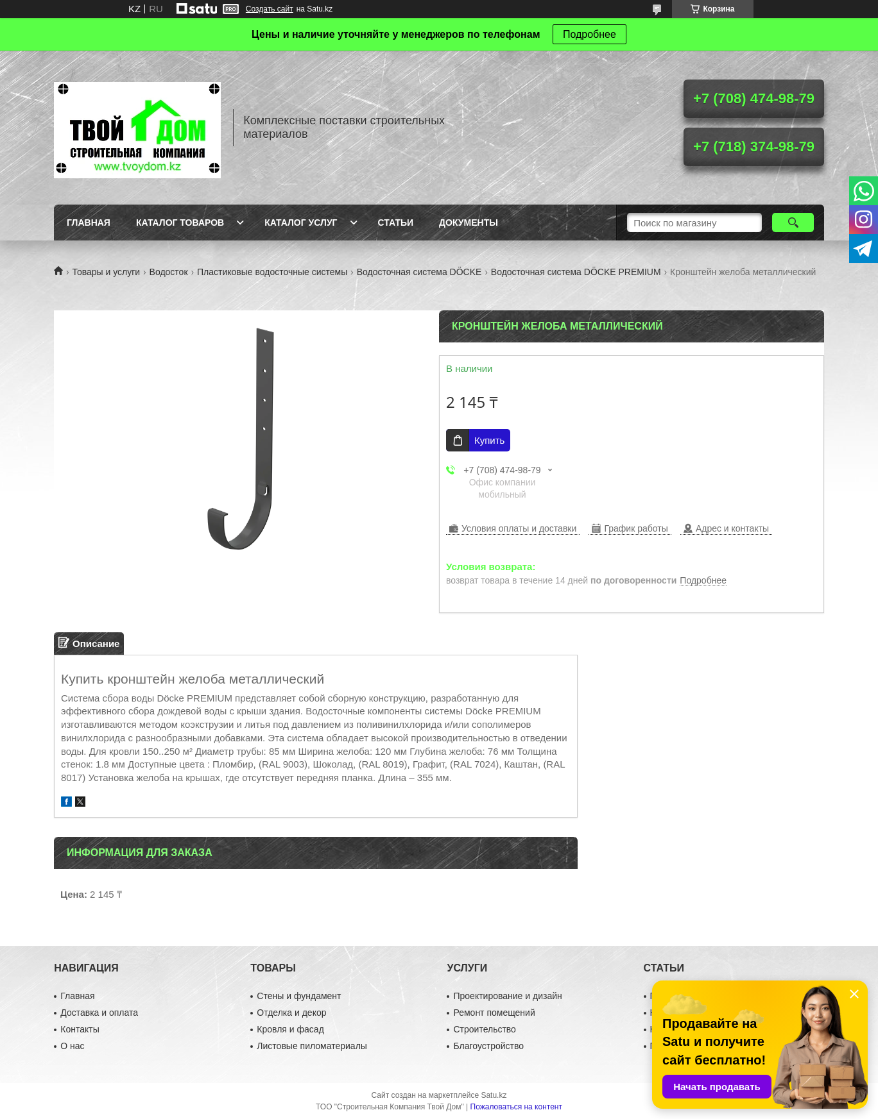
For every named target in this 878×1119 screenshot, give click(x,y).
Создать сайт (269, 8)
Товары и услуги (106, 272)
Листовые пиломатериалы (312, 1046)
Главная (88, 222)
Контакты (79, 1029)
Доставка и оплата (99, 1012)
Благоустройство (488, 1046)
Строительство (484, 1029)
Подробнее (589, 34)
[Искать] (793, 222)
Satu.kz (493, 1095)
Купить (489, 440)
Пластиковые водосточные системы (272, 272)
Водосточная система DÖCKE (419, 272)
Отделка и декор (291, 1012)
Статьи (396, 222)
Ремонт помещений (494, 1012)
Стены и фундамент (299, 996)
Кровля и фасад (290, 1029)
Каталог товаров (180, 222)
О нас (72, 1046)
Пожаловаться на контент (516, 1106)
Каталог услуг (300, 222)
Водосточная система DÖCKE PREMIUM (576, 272)
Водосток (169, 272)
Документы (468, 222)
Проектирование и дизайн (507, 996)
